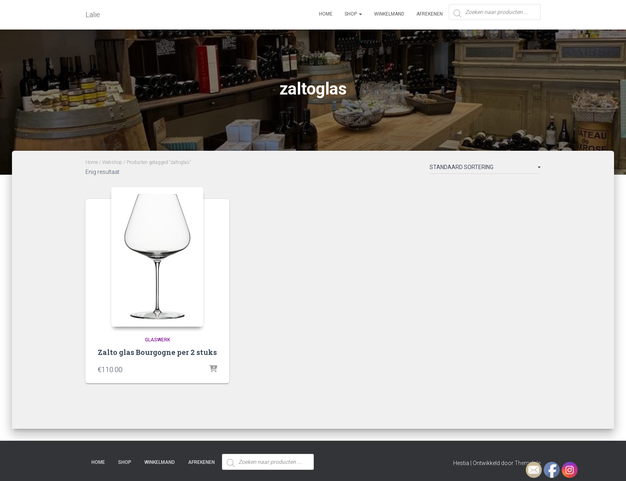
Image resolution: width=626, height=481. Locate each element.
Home (326, 14)
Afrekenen (429, 14)
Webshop (112, 162)
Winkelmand (389, 14)
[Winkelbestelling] (485, 169)
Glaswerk (157, 340)
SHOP (353, 14)
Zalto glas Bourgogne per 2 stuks (157, 352)
